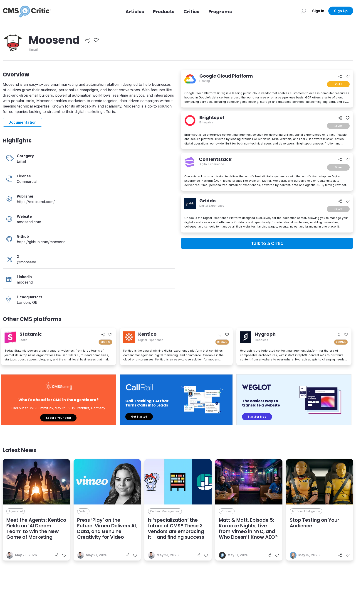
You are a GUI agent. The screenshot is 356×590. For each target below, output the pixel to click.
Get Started (139, 416)
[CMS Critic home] (27, 10)
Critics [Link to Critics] (191, 11)
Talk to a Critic (267, 243)
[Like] (96, 40)
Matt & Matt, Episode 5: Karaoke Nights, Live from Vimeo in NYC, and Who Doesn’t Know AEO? (248, 529)
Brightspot (212, 117)
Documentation (22, 122)
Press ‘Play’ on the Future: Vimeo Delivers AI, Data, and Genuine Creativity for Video (107, 529)
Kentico (147, 334)
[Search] (303, 11)
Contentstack (215, 159)
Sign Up (341, 11)
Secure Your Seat (58, 417)
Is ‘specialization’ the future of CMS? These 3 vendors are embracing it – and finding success (176, 529)
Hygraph (265, 334)
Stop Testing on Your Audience (314, 523)
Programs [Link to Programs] (220, 11)
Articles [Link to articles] (135, 11)
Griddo (207, 200)
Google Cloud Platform (226, 76)
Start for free (257, 416)
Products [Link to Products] (163, 11)
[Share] (87, 40)
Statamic (31, 334)
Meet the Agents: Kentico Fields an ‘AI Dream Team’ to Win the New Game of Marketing (36, 529)
